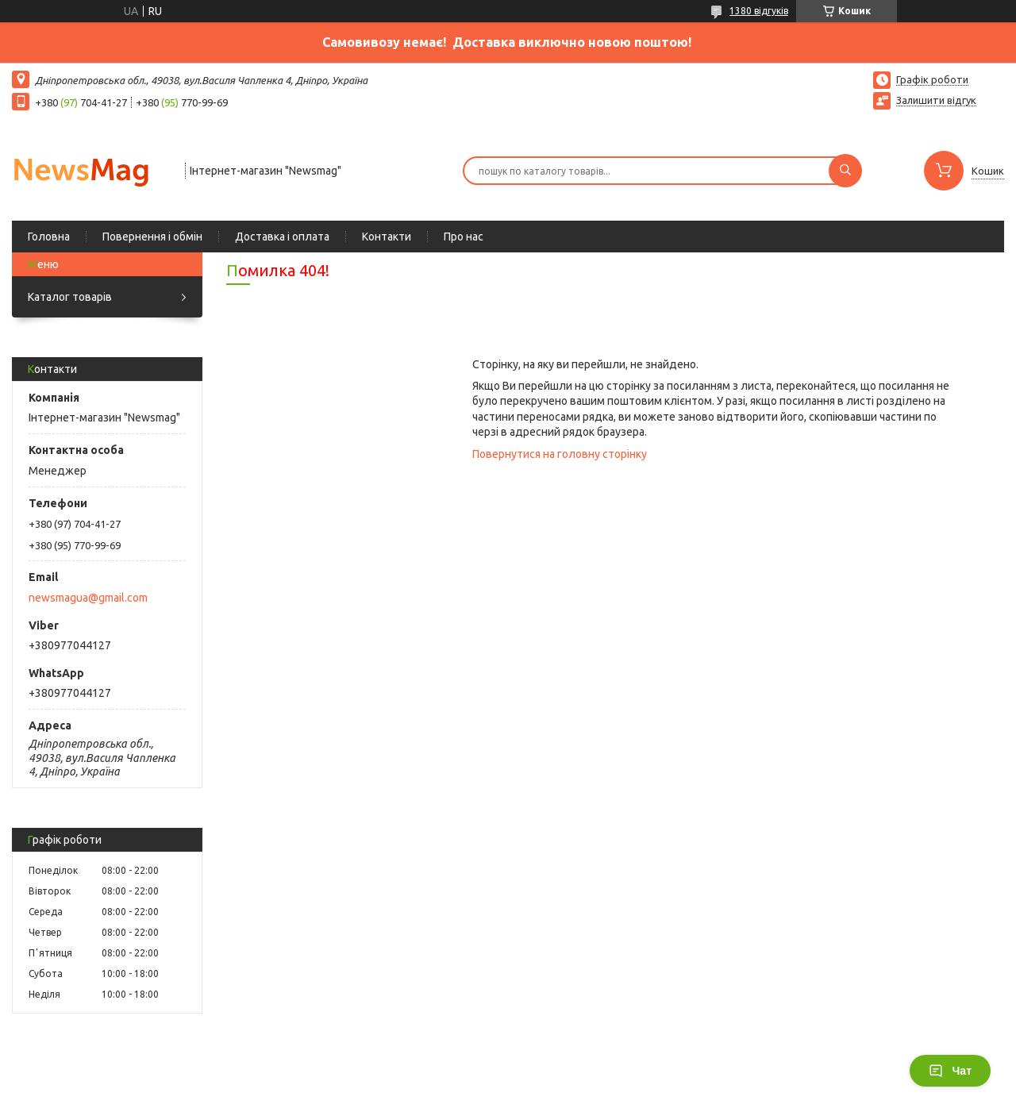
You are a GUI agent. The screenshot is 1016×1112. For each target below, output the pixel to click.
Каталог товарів (70, 297)
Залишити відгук (936, 100)
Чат (950, 1071)
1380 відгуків (758, 11)
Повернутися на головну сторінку (559, 454)
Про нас (463, 236)
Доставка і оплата (282, 236)
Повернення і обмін (152, 236)
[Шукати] (845, 170)
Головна (49, 236)
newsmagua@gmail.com (88, 597)
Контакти (386, 236)
